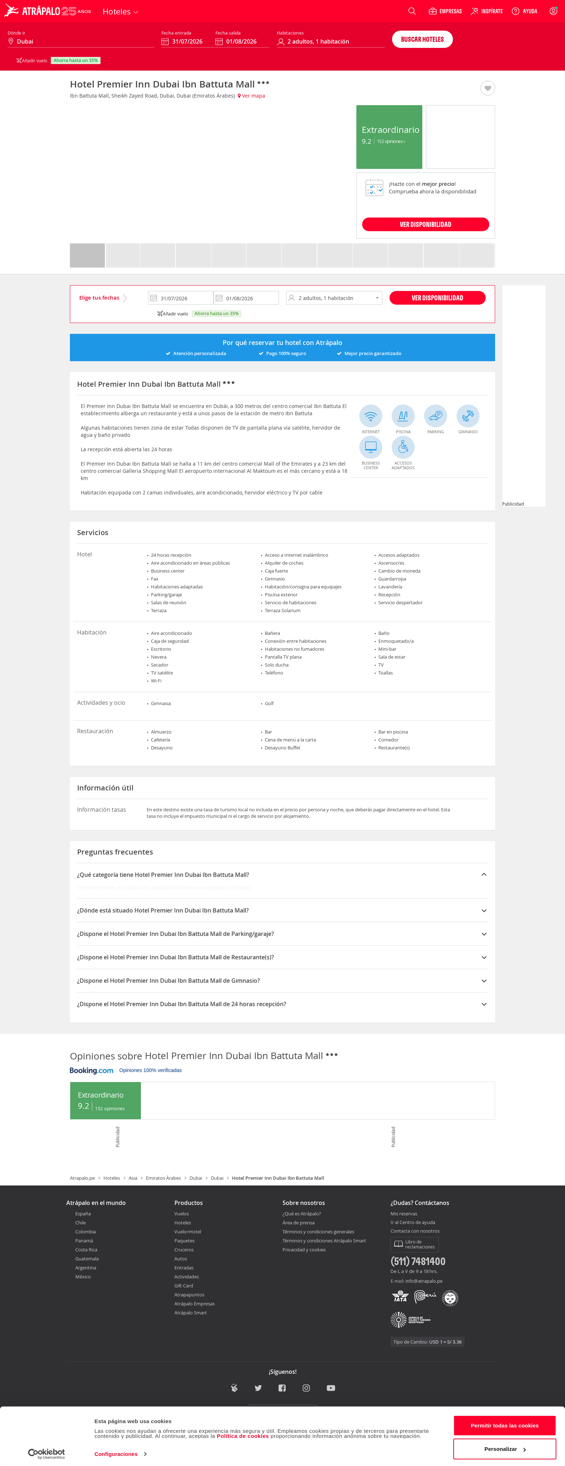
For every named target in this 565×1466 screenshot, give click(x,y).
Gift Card (183, 1285)
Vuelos (181, 1213)
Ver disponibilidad (437, 297)
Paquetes (184, 1240)
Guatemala (87, 1258)
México (83, 1276)
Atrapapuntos (189, 1294)
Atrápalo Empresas (194, 1303)
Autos (180, 1258)
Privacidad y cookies (304, 1249)
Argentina (85, 1267)
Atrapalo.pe (82, 1178)
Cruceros (183, 1249)
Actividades (186, 1276)
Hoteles (111, 1178)
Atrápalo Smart (190, 1312)
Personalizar (505, 1447)
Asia (133, 1178)
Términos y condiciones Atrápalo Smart (324, 1240)
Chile (80, 1222)
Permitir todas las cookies (505, 1423)
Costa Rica (86, 1249)
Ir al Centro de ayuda (413, 1222)
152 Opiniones (391, 141)
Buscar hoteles (422, 39)
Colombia (85, 1231)
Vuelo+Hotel (187, 1231)
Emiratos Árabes (163, 1178)
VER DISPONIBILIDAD (425, 224)
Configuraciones (116, 1452)
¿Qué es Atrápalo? (301, 1213)
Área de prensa (298, 1222)
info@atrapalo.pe (423, 1281)
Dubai (196, 1178)
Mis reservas (404, 1214)
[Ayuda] (524, 11)
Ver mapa (251, 95)
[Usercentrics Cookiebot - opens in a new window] (46, 1452)
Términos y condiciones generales (318, 1231)
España (83, 1213)
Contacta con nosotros (415, 1231)
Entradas (183, 1267)
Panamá (84, 1240)
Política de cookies (243, 1434)
